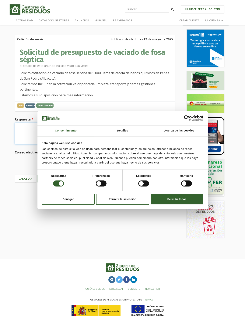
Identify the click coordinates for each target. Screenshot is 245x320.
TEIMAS (149, 299)
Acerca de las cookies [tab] (179, 130)
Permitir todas (177, 199)
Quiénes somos (95, 288)
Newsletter (152, 288)
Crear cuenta (189, 20)
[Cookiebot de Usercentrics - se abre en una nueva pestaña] (186, 118)
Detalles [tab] (122, 130)
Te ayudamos (122, 20)
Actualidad (24, 20)
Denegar (68, 199)
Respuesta (23, 119)
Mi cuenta (214, 20)
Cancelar (25, 178)
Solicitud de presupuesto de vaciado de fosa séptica (92, 56)
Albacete (30, 105)
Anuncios (82, 20)
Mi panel (100, 20)
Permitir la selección (122, 199)
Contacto (134, 288)
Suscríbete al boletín (202, 9)
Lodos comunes (45, 105)
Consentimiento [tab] (66, 130)
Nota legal (116, 288)
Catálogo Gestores (54, 20)
